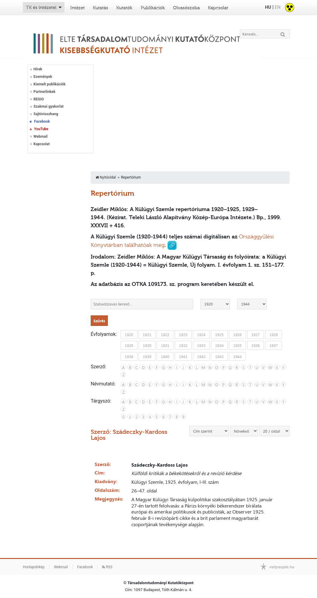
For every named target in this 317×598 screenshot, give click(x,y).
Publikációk (153, 8)
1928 (273, 334)
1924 (201, 334)
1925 (219, 334)
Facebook (42, 121)
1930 (147, 345)
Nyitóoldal (106, 177)
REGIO (38, 99)
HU (268, 7)
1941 (183, 356)
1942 (201, 356)
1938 (129, 356)
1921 (147, 334)
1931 (165, 345)
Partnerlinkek (44, 92)
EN (278, 7)
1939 (147, 356)
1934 (219, 345)
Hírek (37, 69)
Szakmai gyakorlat (48, 106)
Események (42, 76)
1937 (273, 345)
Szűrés (99, 321)
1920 (129, 334)
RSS (107, 567)
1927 (255, 334)
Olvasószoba (186, 8)
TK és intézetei (41, 7)
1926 (237, 334)
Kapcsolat (218, 8)
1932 (183, 345)
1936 (255, 345)
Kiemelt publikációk (49, 84)
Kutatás (100, 8)
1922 (165, 334)
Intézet (77, 8)
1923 (183, 334)
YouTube (41, 129)
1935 (237, 345)
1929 (129, 345)
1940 (165, 356)
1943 (219, 356)
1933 (201, 345)
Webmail (40, 136)
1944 (237, 356)
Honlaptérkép (34, 567)
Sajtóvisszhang (45, 114)
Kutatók (124, 8)
